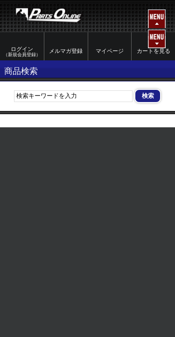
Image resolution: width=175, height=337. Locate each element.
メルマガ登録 (66, 51)
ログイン (22, 52)
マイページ (110, 51)
